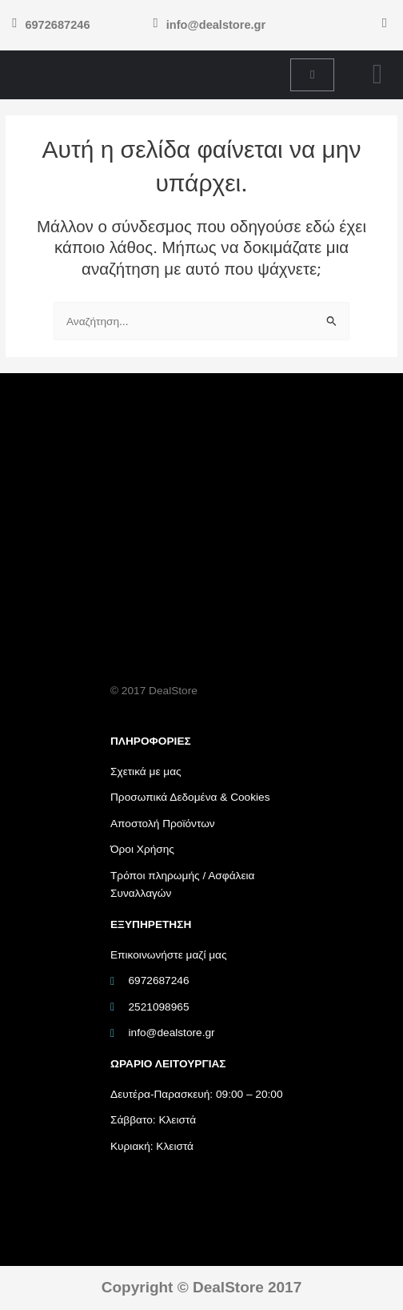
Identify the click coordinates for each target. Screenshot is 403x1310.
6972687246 (57, 24)
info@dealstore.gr (215, 24)
